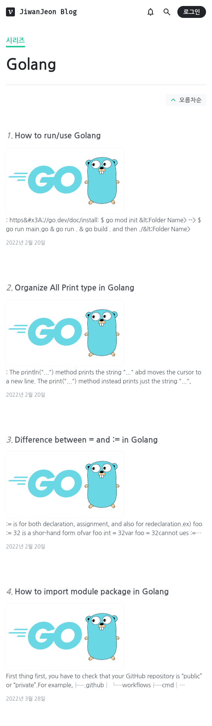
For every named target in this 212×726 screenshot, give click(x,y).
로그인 (191, 12)
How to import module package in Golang (92, 591)
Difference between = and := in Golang (86, 440)
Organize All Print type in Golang (74, 288)
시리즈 (15, 40)
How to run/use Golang (58, 135)
